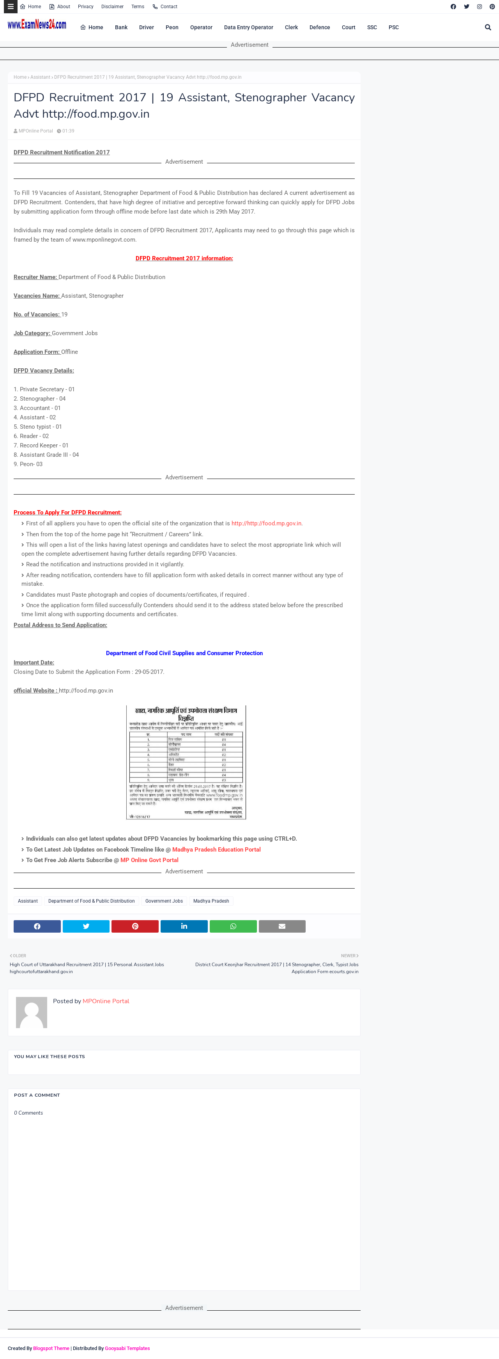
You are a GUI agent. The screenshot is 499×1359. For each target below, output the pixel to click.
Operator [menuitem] (201, 27)
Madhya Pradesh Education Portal (216, 849)
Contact (164, 7)
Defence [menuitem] (320, 27)
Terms (137, 6)
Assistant (40, 77)
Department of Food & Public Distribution (91, 901)
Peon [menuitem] (172, 27)
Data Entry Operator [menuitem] (248, 27)
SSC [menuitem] (372, 27)
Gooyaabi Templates (127, 1348)
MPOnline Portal (36, 131)
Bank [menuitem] (121, 27)
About (59, 7)
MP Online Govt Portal (149, 860)
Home (30, 7)
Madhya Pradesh (211, 901)
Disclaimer (112, 6)
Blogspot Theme (51, 1348)
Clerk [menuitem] (291, 27)
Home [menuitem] (91, 27)
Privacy (86, 6)
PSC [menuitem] (394, 27)
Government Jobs (164, 901)
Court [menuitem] (349, 27)
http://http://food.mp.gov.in (266, 523)
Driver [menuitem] (146, 27)
